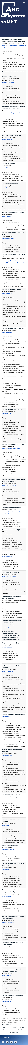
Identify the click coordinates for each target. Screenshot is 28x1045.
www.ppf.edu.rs (6, 975)
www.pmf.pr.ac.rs (7, 605)
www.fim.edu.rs (6, 1001)
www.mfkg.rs (5, 825)
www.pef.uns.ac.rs (7, 799)
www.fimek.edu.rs (7, 896)
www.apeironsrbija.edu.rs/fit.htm (11, 448)
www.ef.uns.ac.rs (7, 139)
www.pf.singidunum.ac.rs (9, 576)
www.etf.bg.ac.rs (6, 188)
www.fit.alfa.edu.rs (7, 216)
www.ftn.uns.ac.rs (7, 332)
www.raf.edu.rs (6, 716)
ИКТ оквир (16, 1028)
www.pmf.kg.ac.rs (7, 627)
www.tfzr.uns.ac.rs (7, 755)
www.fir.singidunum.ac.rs (9, 485)
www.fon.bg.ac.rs (7, 293)
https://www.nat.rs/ (7, 1024)
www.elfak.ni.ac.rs (7, 168)
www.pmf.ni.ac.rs (7, 647)
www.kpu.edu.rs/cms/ (8, 82)
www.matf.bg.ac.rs (7, 556)
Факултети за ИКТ (14, 1030)
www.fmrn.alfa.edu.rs (8, 238)
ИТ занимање (7, 1028)
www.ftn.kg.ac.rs (6, 413)
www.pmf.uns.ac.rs (7, 671)
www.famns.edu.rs (7, 534)
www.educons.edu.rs (8, 922)
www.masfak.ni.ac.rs (8, 849)
